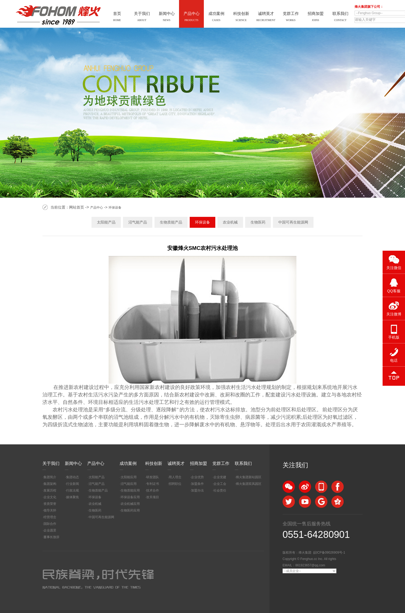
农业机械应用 (130, 504)
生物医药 (258, 222)
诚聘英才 (176, 463)
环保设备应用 (130, 497)
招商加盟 (198, 463)
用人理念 (175, 477)
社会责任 (219, 490)
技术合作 (152, 490)
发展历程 (49, 490)
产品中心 (96, 207)
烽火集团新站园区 (248, 477)
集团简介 (49, 477)
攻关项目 (152, 497)
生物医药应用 (130, 510)
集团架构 (49, 484)
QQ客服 (393, 291)
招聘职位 (175, 484)
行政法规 (72, 490)
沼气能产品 (137, 222)
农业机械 (230, 222)
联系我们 (243, 463)
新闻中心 (73, 463)
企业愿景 (49, 530)
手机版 (393, 337)
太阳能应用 (129, 477)
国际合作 (49, 524)
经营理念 (49, 517)
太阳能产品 (106, 222)
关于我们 (50, 463)
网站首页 (76, 207)
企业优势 (197, 477)
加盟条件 (197, 484)
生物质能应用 (130, 490)
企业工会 (219, 484)
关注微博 (393, 314)
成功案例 (128, 463)
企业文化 (49, 497)
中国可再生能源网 (293, 222)
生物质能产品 (171, 222)
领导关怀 (49, 510)
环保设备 (115, 207)
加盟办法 (197, 490)
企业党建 (219, 477)
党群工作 (220, 463)
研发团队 (152, 477)
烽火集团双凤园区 (248, 484)
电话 (394, 360)
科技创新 (153, 463)
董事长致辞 (51, 537)
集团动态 (72, 477)
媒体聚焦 (72, 497)
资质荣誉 (49, 504)
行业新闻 (72, 484)
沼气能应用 (129, 484)
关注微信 (393, 268)
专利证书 (152, 484)
